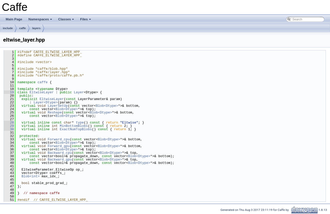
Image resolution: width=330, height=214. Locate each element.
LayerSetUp (58, 105)
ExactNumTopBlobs (76, 129)
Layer (79, 92)
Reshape (55, 112)
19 (9, 92)
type (80, 122)
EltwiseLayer (42, 92)
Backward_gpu (60, 159)
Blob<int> (30, 176)
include (8, 28)
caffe (22, 28)
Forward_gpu (59, 146)
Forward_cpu (59, 139)
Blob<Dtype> (107, 105)
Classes (66, 20)
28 (9, 122)
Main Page (14, 19)
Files (86, 20)
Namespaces (40, 20)
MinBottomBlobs (74, 126)
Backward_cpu (60, 152)
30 (9, 129)
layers (36, 28)
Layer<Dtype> (46, 102)
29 (9, 126)
